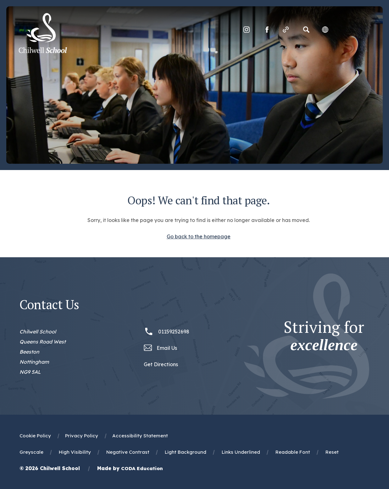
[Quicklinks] (285, 30)
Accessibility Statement (140, 436)
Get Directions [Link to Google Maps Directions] (161, 364)
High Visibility (75, 452)
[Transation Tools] (324, 30)
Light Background (185, 452)
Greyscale (31, 452)
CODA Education (142, 468)
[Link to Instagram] (246, 30)
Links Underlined (241, 452)
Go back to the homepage (199, 236)
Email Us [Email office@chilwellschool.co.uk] (167, 348)
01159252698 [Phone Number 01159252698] (173, 331)
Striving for (324, 336)
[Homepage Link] (43, 51)
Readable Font (292, 452)
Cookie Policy (35, 436)
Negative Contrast (127, 452)
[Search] (306, 30)
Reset (332, 452)
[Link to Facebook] (266, 30)
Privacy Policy (81, 436)
